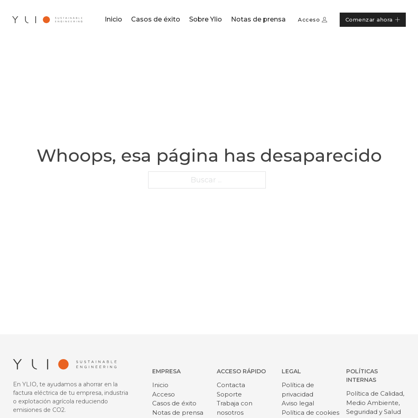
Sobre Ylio (205, 19)
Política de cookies (310, 412)
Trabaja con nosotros (234, 407)
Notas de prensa (258, 19)
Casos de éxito (155, 19)
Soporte (229, 394)
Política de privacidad (298, 389)
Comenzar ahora (373, 19)
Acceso (313, 19)
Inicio (113, 19)
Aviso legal (298, 403)
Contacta (231, 385)
